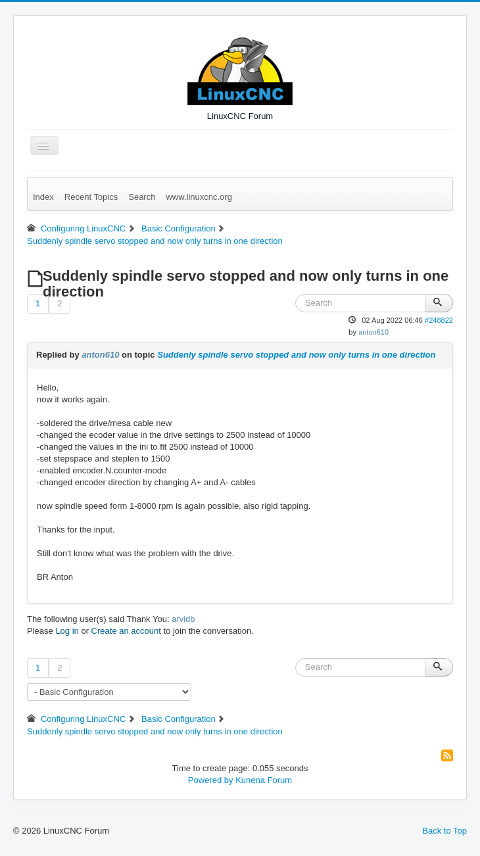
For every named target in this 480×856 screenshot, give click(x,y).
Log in (66, 631)
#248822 (439, 320)
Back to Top (444, 831)
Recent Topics (91, 197)
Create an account (126, 631)
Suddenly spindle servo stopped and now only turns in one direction (296, 355)
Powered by (210, 780)
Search (141, 197)
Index (43, 197)
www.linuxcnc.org (198, 197)
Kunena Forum (263, 780)
